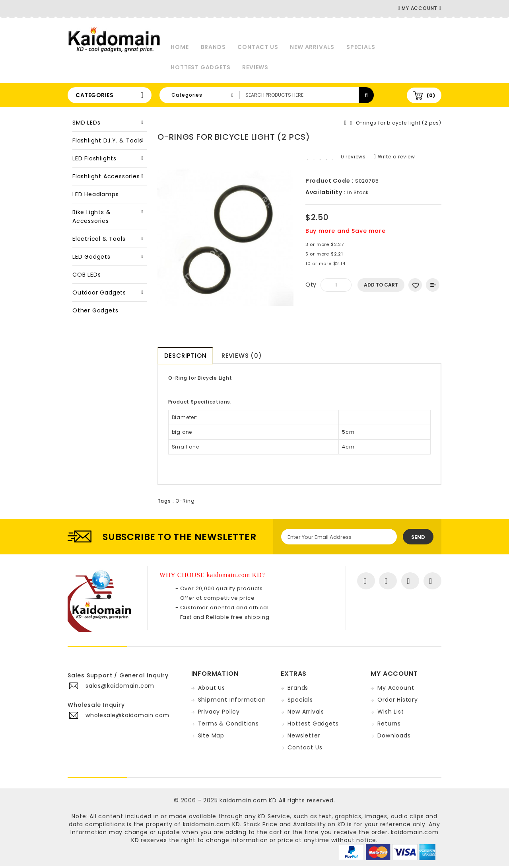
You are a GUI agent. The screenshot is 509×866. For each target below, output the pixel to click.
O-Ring (185, 500)
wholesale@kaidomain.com (127, 715)
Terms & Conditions (228, 724)
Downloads (393, 735)
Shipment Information (232, 700)
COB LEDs (86, 275)
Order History (397, 700)
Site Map (211, 735)
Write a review (394, 156)
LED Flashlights (94, 158)
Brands (213, 47)
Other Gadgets (95, 310)
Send (418, 537)
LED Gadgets (91, 257)
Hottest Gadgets (200, 67)
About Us (211, 688)
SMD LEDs (86, 123)
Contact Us (257, 47)
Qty (311, 285)
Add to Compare (432, 285)
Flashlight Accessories (106, 176)
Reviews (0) (241, 355)
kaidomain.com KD (248, 800)
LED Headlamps (95, 194)
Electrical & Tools (98, 239)
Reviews (255, 67)
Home (179, 47)
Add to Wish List (415, 285)
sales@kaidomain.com (119, 686)
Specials (360, 47)
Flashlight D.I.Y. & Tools (107, 140)
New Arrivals (312, 47)
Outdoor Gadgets (99, 292)
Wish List (390, 712)
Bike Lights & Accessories (91, 216)
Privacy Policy (219, 712)
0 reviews (353, 156)
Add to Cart (381, 284)
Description (185, 355)
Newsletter (304, 735)
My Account (395, 688)
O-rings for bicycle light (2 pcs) (398, 122)
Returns (389, 724)
